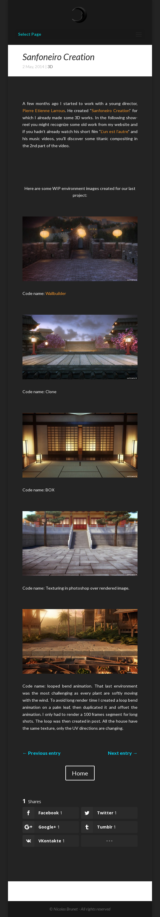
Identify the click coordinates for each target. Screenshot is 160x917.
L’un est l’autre (114, 131)
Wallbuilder (56, 293)
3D (50, 66)
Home (80, 773)
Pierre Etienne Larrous (43, 110)
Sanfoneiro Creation (110, 110)
